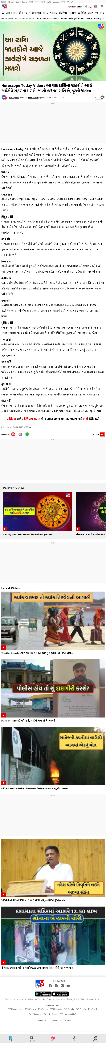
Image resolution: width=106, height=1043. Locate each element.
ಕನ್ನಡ (17, 2)
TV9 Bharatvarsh (15, 1009)
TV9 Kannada (56, 1009)
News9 (11, 2)
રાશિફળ (72, 12)
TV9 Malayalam (35, 1014)
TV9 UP (47, 1014)
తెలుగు (24, 2)
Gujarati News (7, 18)
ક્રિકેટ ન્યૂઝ (22, 12)
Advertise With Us (36, 999)
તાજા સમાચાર (11, 12)
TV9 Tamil (92, 1009)
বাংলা (36, 2)
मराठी (31, 2)
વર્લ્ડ (96, 12)
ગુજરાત (45, 12)
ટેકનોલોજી (82, 12)
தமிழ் (49, 2)
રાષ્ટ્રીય (90, 12)
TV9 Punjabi (80, 1009)
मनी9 (63, 2)
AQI (90, 6)
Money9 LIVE (70, 1014)
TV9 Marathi (30, 1009)
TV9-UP (70, 2)
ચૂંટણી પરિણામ (35, 12)
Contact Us (10, 999)
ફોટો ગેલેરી (63, 12)
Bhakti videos (29, 18)
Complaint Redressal (56, 999)
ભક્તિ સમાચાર (30, 419)
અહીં (85, 419)
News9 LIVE (57, 1014)
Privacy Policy (73, 999)
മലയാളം (56, 2)
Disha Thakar (33, 97)
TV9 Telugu (43, 1009)
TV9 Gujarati (14, 97)
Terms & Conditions (90, 999)
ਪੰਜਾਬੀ (43, 2)
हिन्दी (3, 2)
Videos (18, 18)
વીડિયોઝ (53, 12)
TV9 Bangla (69, 1009)
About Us (21, 999)
